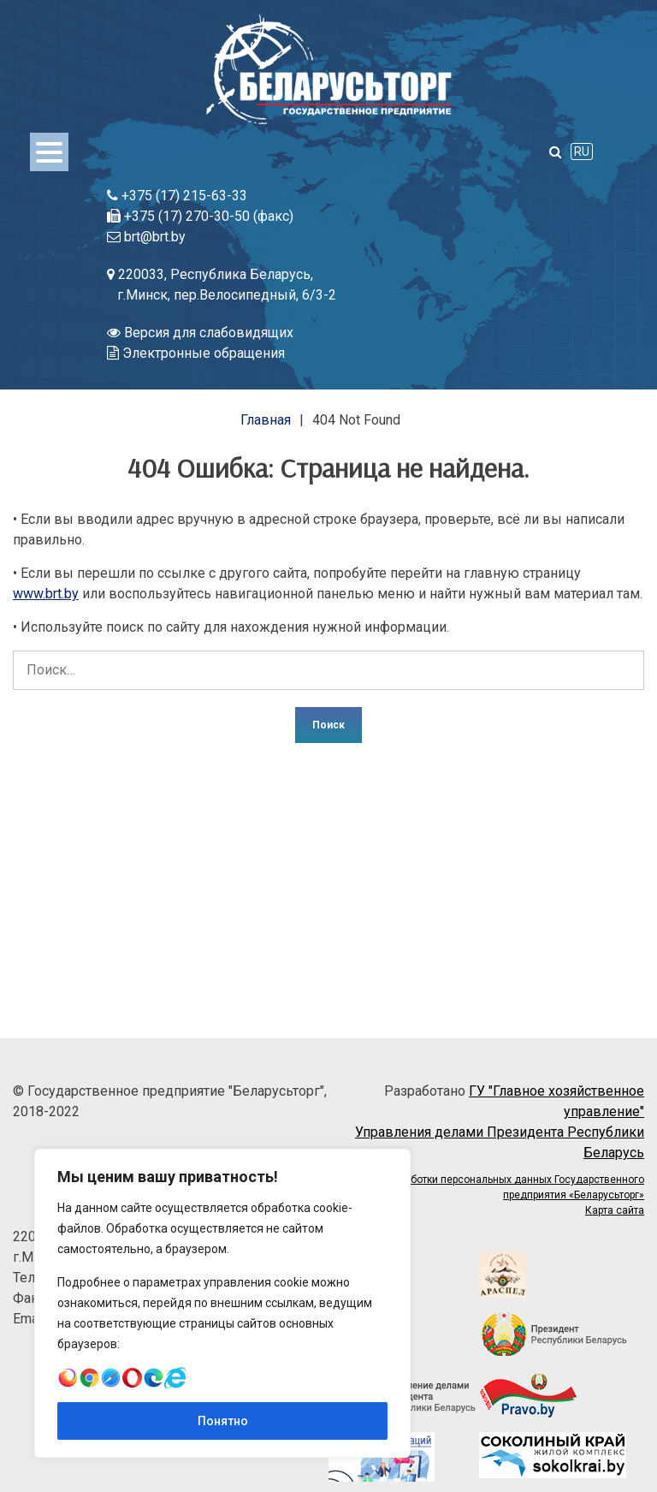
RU (581, 151)
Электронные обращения (196, 353)
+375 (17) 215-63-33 (177, 195)
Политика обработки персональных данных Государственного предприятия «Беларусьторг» (491, 1187)
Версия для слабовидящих (200, 332)
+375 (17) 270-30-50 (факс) (200, 216)
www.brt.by (46, 594)
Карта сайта (614, 1210)
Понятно (223, 1421)
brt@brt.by (146, 237)
